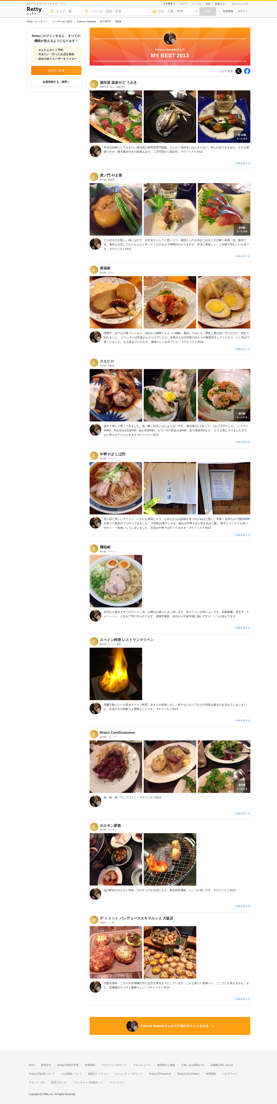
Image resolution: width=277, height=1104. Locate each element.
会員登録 (228, 11)
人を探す (168, 3)
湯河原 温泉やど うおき (118, 83)
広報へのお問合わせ (192, 1064)
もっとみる (242, 136)
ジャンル (196, 4)
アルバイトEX (37, 1082)
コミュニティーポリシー (129, 1073)
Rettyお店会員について (42, 1073)
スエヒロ (107, 361)
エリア (183, 4)
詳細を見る (241, 163)
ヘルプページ (229, 1073)
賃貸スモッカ (58, 1082)
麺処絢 (105, 547)
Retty (32, 1064)
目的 (208, 4)
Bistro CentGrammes (117, 733)
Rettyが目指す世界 (68, 1064)
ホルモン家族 (110, 826)
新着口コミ (221, 4)
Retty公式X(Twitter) (188, 1073)
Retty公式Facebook (160, 1073)
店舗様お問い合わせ (222, 1064)
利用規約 (90, 1064)
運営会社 (46, 1064)
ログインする (56, 70)
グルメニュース (240, 4)
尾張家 (105, 268)
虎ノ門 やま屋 (111, 175)
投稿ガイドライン (98, 1073)
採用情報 (211, 1073)
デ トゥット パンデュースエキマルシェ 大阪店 (136, 918)
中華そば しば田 (112, 454)
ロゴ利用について (71, 1073)
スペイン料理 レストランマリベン (127, 640)
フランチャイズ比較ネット (88, 1082)
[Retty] (34, 10)
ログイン (243, 11)
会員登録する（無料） (56, 81)
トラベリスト (117, 1082)
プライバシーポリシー (114, 1064)
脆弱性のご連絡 (166, 1064)
